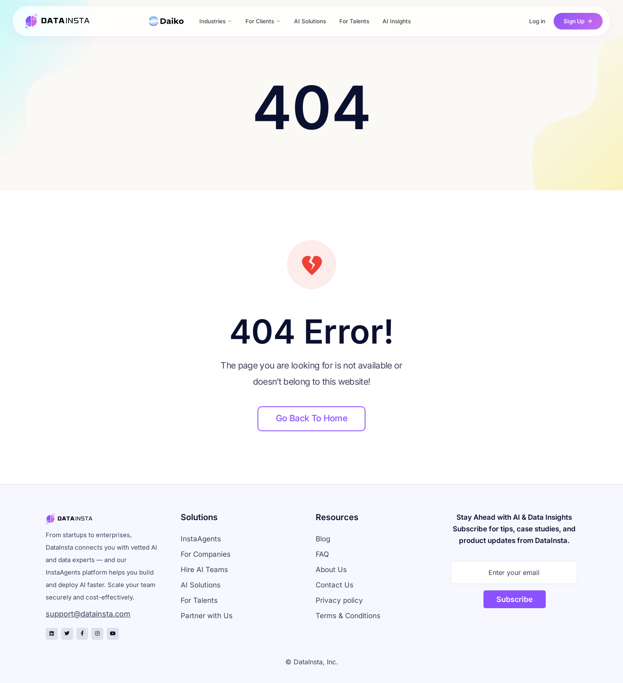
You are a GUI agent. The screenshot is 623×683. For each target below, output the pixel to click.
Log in (537, 21)
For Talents (354, 21)
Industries (215, 21)
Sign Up (578, 21)
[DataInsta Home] (58, 21)
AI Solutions (310, 21)
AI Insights (397, 21)
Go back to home (311, 418)
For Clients (263, 21)
